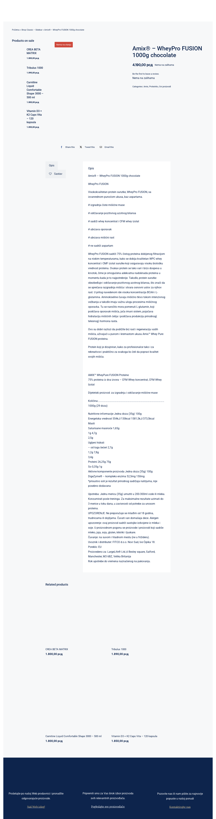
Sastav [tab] (55, 173)
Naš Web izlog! (36, 806)
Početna (15, 30)
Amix (146, 86)
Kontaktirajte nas (180, 806)
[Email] (106, 147)
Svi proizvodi (165, 86)
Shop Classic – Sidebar (31, 30)
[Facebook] (67, 147)
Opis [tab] (51, 165)
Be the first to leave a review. (145, 74)
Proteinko (153, 86)
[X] (86, 147)
